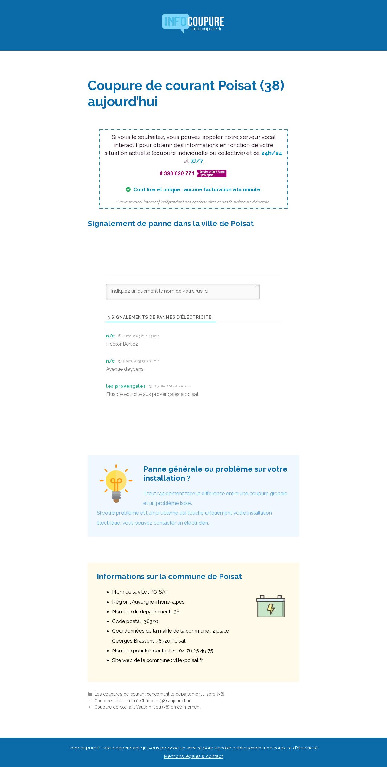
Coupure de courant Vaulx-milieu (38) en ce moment (147, 706)
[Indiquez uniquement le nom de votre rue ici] (183, 292)
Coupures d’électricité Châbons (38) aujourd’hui (142, 700)
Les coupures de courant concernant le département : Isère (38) (159, 693)
